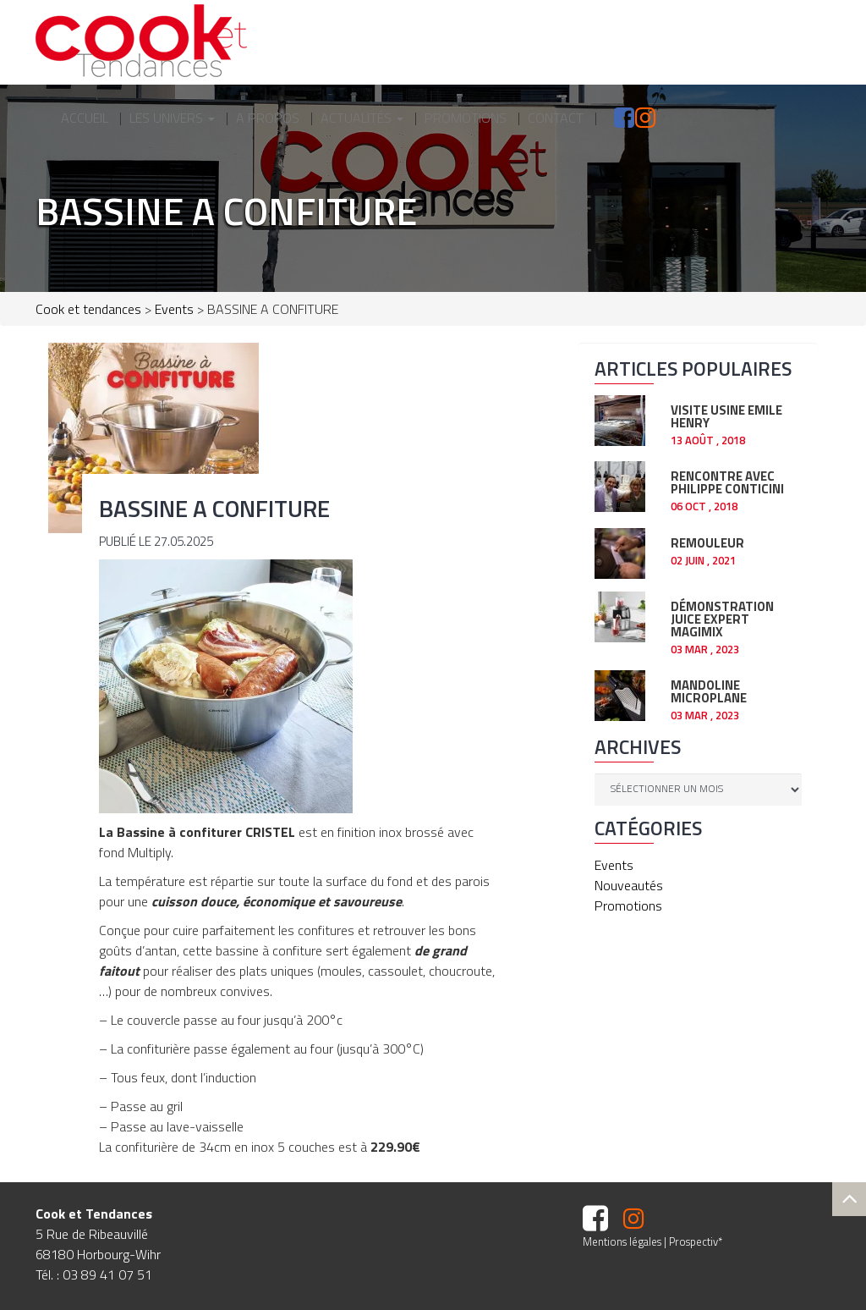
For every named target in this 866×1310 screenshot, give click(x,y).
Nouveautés (629, 885)
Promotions (466, 117)
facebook (605, 117)
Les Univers (172, 117)
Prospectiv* (695, 1241)
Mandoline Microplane (709, 689)
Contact (556, 117)
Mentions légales (622, 1241)
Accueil (84, 117)
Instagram (631, 117)
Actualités (362, 117)
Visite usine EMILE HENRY (726, 414)
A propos (267, 117)
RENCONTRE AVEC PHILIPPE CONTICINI (727, 480)
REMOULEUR (707, 541)
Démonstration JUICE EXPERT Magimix (722, 617)
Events (614, 865)
